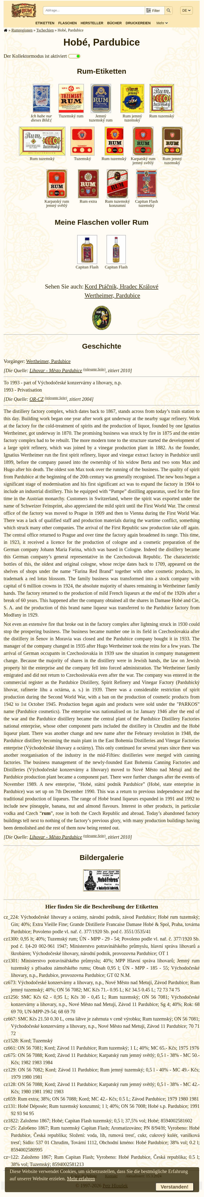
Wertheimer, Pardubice (112, 295)
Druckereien (138, 23)
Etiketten (44, 23)
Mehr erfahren (81, 1178)
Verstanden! (174, 1186)
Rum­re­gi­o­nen (22, 30)
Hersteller (92, 23)
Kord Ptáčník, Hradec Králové (121, 286)
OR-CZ (37, 399)
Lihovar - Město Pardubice (56, 370)
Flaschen (67, 23)
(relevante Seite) (94, 369)
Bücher (114, 23)
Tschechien (45, 30)
